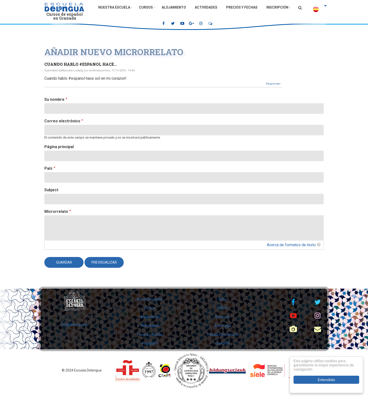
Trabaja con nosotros (222, 334)
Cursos (146, 7)
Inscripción (277, 7)
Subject (51, 190)
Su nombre (54, 99)
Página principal (59, 146)
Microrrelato (56, 211)
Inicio (223, 299)
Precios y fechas (242, 7)
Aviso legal (222, 326)
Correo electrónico (62, 121)
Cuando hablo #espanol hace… (80, 64)
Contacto (223, 343)
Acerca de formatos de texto (291, 245)
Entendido (326, 379)
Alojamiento (174, 7)
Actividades (206, 7)
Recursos (222, 317)
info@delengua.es (75, 325)
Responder (273, 83)
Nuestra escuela (114, 7)
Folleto (223, 308)
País (48, 168)
